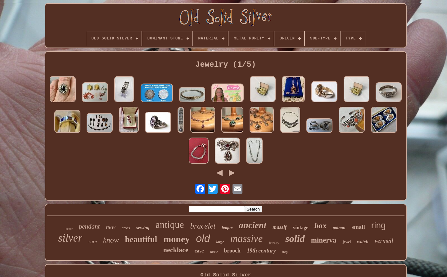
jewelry (274, 242)
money (176, 239)
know (111, 240)
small (358, 227)
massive (246, 238)
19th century (261, 250)
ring (378, 225)
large (220, 242)
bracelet (202, 226)
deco (214, 251)
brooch (232, 250)
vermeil (384, 240)
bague (227, 227)
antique (170, 224)
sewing (143, 227)
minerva (323, 240)
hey (285, 252)
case (199, 251)
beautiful (141, 239)
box (320, 225)
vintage (300, 227)
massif (280, 227)
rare (92, 241)
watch (362, 241)
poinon (339, 227)
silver (70, 238)
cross (126, 227)
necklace (175, 250)
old (203, 238)
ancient (252, 225)
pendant (89, 226)
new (110, 227)
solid (295, 238)
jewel (346, 242)
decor (68, 228)
